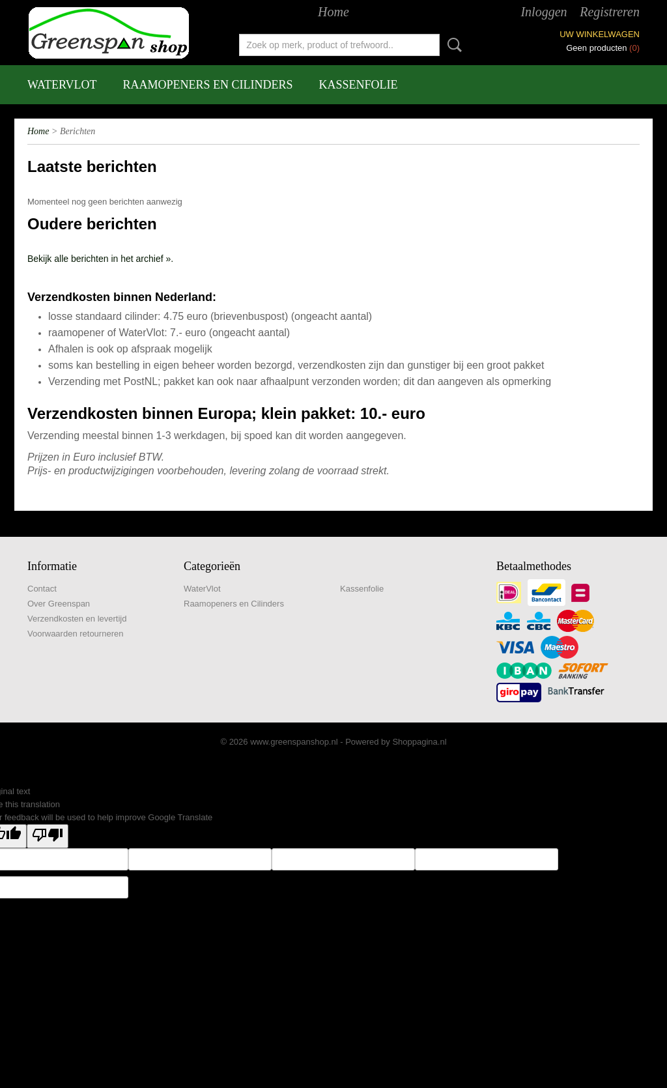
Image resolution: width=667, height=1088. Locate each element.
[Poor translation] (47, 836)
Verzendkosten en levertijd (76, 618)
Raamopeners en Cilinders (208, 84)
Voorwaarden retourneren (75, 633)
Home (333, 12)
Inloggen (543, 12)
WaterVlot (62, 84)
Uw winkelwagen (600, 34)
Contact (42, 589)
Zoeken (452, 45)
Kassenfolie (358, 84)
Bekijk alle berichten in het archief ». (100, 258)
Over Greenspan (58, 603)
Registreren (610, 12)
